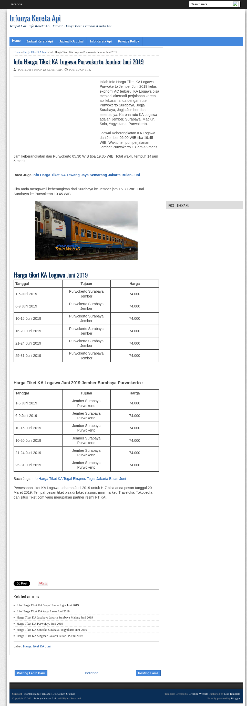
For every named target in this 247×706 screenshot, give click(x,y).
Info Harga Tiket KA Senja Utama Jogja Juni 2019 (48, 605)
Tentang (46, 693)
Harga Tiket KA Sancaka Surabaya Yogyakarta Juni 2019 (52, 630)
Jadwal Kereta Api (39, 41)
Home (16, 40)
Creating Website (198, 693)
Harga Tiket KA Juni (35, 51)
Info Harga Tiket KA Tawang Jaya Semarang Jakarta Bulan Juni (86, 175)
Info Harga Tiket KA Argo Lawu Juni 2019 (43, 611)
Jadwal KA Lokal (71, 41)
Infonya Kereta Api (35, 18)
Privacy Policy (128, 41)
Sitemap (70, 693)
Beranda (15, 4)
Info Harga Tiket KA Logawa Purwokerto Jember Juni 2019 (79, 61)
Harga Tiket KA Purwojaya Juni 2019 (40, 623)
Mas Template (232, 693)
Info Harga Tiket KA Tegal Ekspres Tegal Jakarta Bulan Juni (79, 479)
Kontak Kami (32, 693)
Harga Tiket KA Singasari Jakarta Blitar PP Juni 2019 (50, 636)
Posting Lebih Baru (31, 673)
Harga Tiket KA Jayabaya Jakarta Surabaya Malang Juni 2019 (55, 617)
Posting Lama (148, 673)
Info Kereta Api (101, 41)
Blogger (235, 698)
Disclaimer (59, 693)
